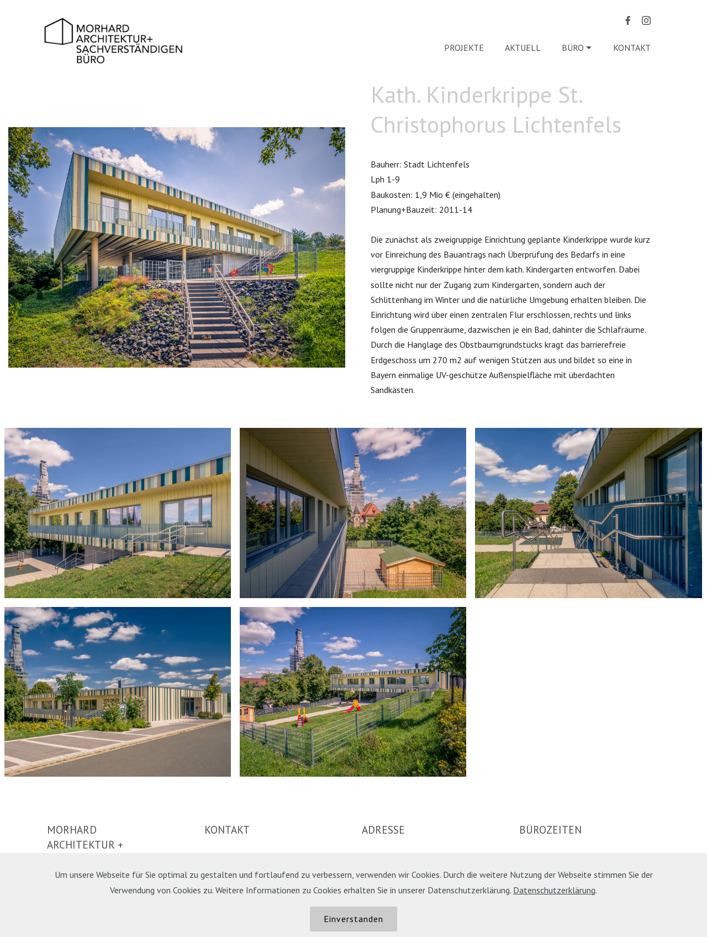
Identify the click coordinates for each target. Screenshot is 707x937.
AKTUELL (523, 47)
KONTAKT (632, 47)
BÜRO (573, 47)
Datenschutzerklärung (554, 890)
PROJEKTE (464, 47)
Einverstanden (353, 918)
